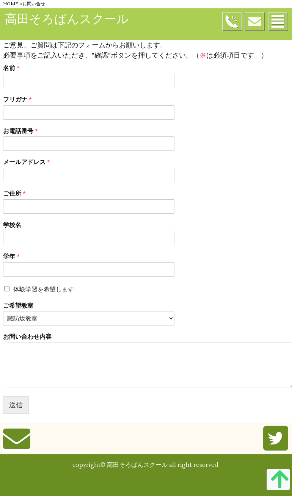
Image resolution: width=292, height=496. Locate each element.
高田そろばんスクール (67, 19)
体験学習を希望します (43, 289)
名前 (11, 68)
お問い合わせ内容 (27, 337)
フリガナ (17, 99)
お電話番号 (20, 131)
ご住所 (14, 193)
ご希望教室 (18, 306)
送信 (16, 405)
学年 (11, 256)
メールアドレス (26, 162)
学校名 (12, 225)
